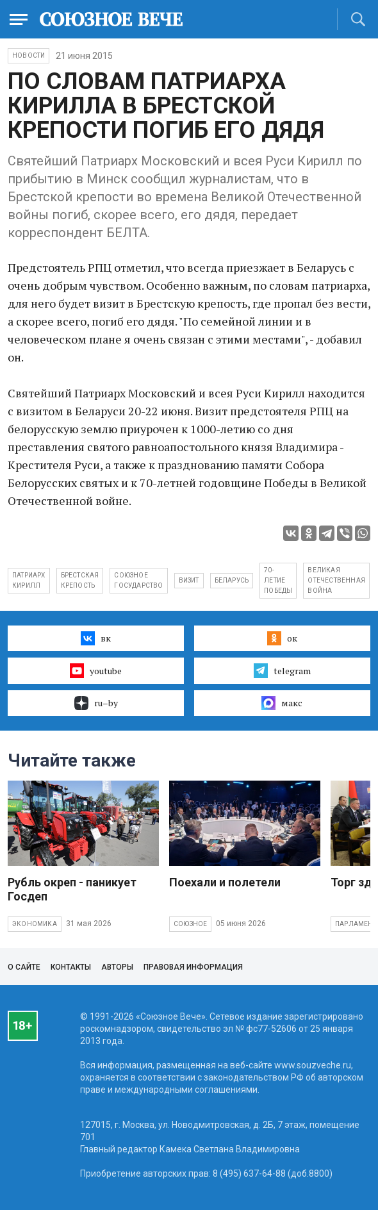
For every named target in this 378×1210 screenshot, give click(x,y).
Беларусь (232, 580)
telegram (282, 670)
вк (96, 638)
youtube (96, 670)
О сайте (24, 967)
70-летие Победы (278, 580)
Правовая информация (193, 967)
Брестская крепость (80, 580)
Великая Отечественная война (336, 580)
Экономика (34, 923)
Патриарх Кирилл (28, 580)
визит (189, 580)
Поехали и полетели (225, 882)
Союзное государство (138, 580)
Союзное (190, 923)
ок (282, 638)
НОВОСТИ (28, 55)
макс (281, 703)
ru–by (96, 703)
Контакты (71, 967)
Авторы (117, 967)
